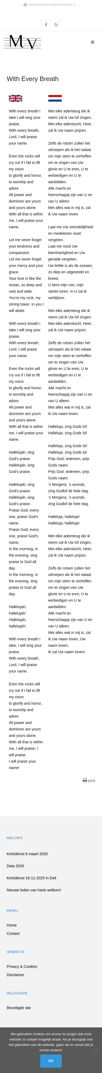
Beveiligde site (19, 1008)
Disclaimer (15, 975)
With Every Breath (33, 78)
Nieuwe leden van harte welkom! (34, 890)
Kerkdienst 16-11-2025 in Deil (31, 878)
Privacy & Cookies (22, 967)
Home (12, 925)
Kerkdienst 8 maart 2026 (27, 854)
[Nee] (95, 1050)
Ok (51, 1061)
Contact (13, 934)
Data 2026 (15, 866)
